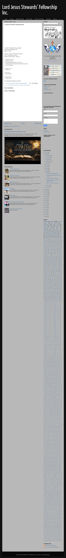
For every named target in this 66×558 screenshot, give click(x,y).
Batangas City (57, 241)
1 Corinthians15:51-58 (55, 336)
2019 (46, 198)
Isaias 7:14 (45, 430)
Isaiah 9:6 (60, 280)
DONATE (45, 130)
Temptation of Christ (47, 505)
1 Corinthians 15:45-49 (56, 311)
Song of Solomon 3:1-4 (58, 500)
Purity (59, 287)
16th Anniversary (55, 267)
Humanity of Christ (47, 280)
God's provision (48, 276)
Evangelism (58, 402)
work (59, 540)
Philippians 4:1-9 (56, 475)
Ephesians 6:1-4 (57, 400)
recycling (58, 535)
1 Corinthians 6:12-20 (55, 327)
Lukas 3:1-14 (52, 447)
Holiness (58, 423)
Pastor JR (53, 471)
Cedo (55, 270)
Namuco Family (57, 466)
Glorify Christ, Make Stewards (16, 208)
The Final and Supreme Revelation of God (15, 131)
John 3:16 (47, 283)
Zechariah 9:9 (47, 518)
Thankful (58, 505)
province (52, 535)
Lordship (46, 445)
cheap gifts (47, 519)
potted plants (46, 535)
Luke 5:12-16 (49, 456)
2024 (46, 189)
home (59, 526)
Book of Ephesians (48, 226)
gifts (61, 263)
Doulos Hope (46, 383)
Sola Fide (50, 246)
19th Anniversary (53, 345)
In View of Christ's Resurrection (52, 183)
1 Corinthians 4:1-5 (55, 322)
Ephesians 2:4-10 (57, 392)
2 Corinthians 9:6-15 (55, 353)
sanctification (46, 536)
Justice (51, 443)
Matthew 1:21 (46, 458)
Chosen (59, 371)
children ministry (58, 237)
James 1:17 (50, 430)
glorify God (52, 297)
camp (52, 263)
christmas (52, 227)
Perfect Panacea (13, 195)
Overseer (50, 470)
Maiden (60, 456)
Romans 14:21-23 (49, 491)
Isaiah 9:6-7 (58, 428)
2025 (46, 154)
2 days (47, 358)
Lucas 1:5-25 (58, 445)
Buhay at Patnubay (47, 242)
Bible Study (55, 228)
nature (51, 531)
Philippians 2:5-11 (53, 287)
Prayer (51, 240)
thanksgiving (46, 540)
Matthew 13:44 (57, 284)
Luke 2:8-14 (58, 452)
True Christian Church (48, 294)
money (46, 265)
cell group (49, 296)
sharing (45, 300)
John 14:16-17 (51, 436)
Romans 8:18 (47, 495)
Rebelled (58, 483)
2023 (46, 191)
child (53, 296)
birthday (54, 231)
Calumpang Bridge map (56, 370)
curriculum (58, 521)
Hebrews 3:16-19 (48, 417)
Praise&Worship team (48, 261)
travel (56, 540)
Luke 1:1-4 (45, 448)
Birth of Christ (46, 367)
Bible (50, 366)
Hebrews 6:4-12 (57, 419)
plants (52, 298)
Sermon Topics (29, 18)
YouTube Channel (47, 89)
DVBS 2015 (49, 379)
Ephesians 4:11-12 (56, 396)
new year (47, 298)
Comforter (59, 375)
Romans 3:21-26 (57, 492)
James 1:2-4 (56, 430)
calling (49, 263)
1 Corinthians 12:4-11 (56, 306)
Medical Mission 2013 (14, 182)
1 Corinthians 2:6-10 (55, 318)
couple (45, 521)
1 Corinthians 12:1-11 (56, 305)
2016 (46, 203)
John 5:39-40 (56, 440)
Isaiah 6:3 (54, 280)
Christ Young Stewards (52, 249)
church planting (53, 519)
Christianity (59, 270)
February (48, 185)
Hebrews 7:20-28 (50, 422)
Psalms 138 (58, 482)
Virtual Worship (57, 513)
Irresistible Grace (53, 252)
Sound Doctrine (47, 501)
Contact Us (48, 18)
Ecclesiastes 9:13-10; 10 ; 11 (51, 384)
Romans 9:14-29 (49, 496)
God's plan (55, 410)
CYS (45, 227)
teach (54, 539)
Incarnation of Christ (47, 426)
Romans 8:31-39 (53, 495)
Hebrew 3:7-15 (52, 413)
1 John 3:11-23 (50, 340)
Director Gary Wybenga (56, 380)
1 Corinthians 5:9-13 (55, 326)
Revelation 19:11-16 (47, 487)
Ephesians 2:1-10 (47, 274)
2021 (46, 194)
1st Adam (58, 345)
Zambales (60, 517)
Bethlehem (46, 366)
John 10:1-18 (46, 435)
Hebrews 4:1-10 (46, 418)
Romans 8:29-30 (56, 291)
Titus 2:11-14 (46, 510)
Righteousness (59, 288)
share (48, 538)
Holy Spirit (55, 233)
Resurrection (27, 85)
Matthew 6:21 (46, 462)
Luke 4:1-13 (57, 453)
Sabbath (45, 292)
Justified (55, 443)
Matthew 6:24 (52, 462)
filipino (46, 523)
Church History (47, 271)
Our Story (12, 18)
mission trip (59, 530)
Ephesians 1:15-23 (57, 387)
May (47, 168)
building (60, 518)
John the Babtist (54, 283)
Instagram (46, 88)
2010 (46, 214)
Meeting (53, 285)
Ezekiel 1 (51, 404)
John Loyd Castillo (53, 239)
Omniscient (53, 469)
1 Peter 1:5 (52, 341)
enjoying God (53, 522)
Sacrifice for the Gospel (54, 497)
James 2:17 (59, 431)
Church (60, 235)
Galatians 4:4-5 (52, 275)
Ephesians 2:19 (49, 392)
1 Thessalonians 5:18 (54, 266)
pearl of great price (47, 534)
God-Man (59, 410)
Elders (59, 384)
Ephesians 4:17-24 (47, 397)
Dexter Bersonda (48, 380)
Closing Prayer (57, 374)
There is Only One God (56, 509)
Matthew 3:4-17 (57, 461)
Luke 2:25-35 (52, 452)
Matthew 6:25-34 (59, 462)
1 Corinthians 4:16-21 (55, 323)
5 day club (47, 270)
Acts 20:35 (55, 361)
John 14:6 (47, 281)
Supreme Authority (53, 504)
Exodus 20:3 (46, 404)
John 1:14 (52, 281)
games (59, 523)
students (49, 539)
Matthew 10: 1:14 (57, 457)
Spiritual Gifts (55, 261)
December (48, 155)
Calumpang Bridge (47, 370)
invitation (56, 527)
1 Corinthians (46, 301)
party (51, 265)
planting (52, 534)
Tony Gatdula (57, 510)
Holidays (53, 423)
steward (58, 257)
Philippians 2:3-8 (56, 474)
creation (49, 521)
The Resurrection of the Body (52, 178)
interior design (51, 527)
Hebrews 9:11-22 (47, 423)
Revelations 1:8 (57, 487)
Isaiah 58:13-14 (52, 428)
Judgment (46, 443)
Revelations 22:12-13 (56, 488)
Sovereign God (54, 501)
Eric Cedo (54, 223)
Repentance (46, 288)
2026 (46, 152)
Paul (54, 245)
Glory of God (59, 275)
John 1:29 (46, 439)
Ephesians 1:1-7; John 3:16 (48, 387)
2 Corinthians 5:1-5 (55, 350)
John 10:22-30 (52, 435)
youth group (46, 266)
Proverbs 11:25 (47, 479)
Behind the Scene (59, 365)
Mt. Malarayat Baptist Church (51, 465)
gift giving (47, 297)
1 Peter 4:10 (57, 341)
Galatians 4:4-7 (46, 409)
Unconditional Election (48, 255)
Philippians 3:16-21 (47, 475)
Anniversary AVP (52, 248)
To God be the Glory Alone (52, 262)
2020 (46, 196)
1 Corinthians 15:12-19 (55, 310)
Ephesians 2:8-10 (47, 393)
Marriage (51, 253)
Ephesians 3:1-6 (54, 393)
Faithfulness (56, 404)
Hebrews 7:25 (57, 422)
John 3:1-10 (46, 440)
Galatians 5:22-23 (53, 409)
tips (49, 540)
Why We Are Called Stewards (52, 173)
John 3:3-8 (51, 440)
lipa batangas (58, 297)
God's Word (50, 410)
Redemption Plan (53, 484)
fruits (53, 523)
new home (55, 531)
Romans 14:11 (48, 289)
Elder (49, 272)
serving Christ (57, 298)
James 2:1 (48, 431)
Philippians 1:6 (57, 473)
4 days (59, 358)
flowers (49, 523)
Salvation (58, 229)
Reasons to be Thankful (49, 483)
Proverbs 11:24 (58, 478)
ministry (51, 241)
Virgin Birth (51, 513)
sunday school (57, 300)
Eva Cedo (58, 259)
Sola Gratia (50, 237)
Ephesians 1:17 (46, 388)
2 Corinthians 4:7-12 (54, 268)
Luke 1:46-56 (54, 449)
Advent (46, 362)
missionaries (47, 531)
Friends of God (50, 406)
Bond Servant (52, 367)
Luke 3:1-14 (46, 453)
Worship (55, 517)
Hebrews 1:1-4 (59, 414)
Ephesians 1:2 (52, 388)
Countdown (48, 233)
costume (58, 519)
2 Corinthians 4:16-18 (55, 349)
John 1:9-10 (52, 439)
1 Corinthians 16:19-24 (55, 313)
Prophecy (46, 478)
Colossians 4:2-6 (54, 375)
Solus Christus (57, 246)
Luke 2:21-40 (46, 452)
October (48, 159)
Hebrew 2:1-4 (46, 413)
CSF (61, 232)
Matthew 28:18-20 (47, 285)
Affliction (50, 362)
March (47, 171)
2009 (46, 216)
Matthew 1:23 (52, 458)
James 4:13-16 (47, 432)
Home (6, 18)
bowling (56, 518)
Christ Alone (54, 244)
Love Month (50, 284)
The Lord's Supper (48, 293)
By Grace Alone (56, 242)
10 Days (47, 345)
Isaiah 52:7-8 (59, 427)
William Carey (53, 514)
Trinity (58, 254)
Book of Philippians (53, 232)
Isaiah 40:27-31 (47, 427)
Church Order (51, 374)
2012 (46, 211)
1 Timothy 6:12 (57, 344)
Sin (53, 292)
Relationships (59, 484)
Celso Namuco (21, 85)
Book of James (57, 367)
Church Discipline (47, 258)
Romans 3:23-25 (52, 493)
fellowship (45, 248)
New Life (46, 287)
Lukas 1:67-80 (46, 447)
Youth (59, 294)
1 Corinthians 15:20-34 (12, 85)
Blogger (48, 554)
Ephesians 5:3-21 (50, 400)
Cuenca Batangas (55, 378)
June (47, 166)
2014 (46, 207)
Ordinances (50, 245)
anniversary (46, 241)
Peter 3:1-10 (52, 473)
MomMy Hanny (47, 131)
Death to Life (54, 271)
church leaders (59, 296)
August (47, 162)
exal (57, 522)
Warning (55, 294)
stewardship (57, 236)
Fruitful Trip (12, 188)
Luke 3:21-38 (51, 453)
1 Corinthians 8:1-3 (56, 331)
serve (59, 265)
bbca (44, 296)
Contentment (47, 376)
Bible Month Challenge (56, 366)
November (48, 157)
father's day (49, 257)
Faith (45, 237)
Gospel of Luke (52, 278)
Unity (55, 255)
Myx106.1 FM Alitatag (50, 466)
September (48, 161)
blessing (52, 518)
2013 (46, 209)
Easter (56, 250)
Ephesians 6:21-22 (56, 401)
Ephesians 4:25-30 (56, 397)
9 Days (46, 361)
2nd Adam (51, 358)
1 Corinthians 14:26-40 (56, 309)
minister (54, 530)
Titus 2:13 (52, 510)
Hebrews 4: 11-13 (56, 417)
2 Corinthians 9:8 (53, 354)
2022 (46, 192)
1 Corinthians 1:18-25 (55, 314)
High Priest (52, 279)
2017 (46, 202)
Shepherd (46, 500)
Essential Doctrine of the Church (49, 402)
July (47, 164)
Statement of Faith (20, 18)
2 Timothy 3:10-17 (53, 357)
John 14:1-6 (58, 435)
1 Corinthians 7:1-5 (55, 328)
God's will (55, 276)
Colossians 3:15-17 (47, 375)
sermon (59, 536)
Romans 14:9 (55, 491)
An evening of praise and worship (17, 202)
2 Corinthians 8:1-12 (55, 352)
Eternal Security (51, 259)
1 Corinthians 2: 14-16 (56, 315)
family (45, 257)
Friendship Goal (57, 406)
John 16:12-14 (57, 436)
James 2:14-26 (53, 431)
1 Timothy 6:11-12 (50, 344)
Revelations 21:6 (47, 488)
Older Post (38, 123)
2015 (46, 205)
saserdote (51, 536)
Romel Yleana (55, 496)
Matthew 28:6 (50, 461)
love (60, 233)
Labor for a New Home (14, 169)
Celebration (54, 371)
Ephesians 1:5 (52, 391)
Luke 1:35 (56, 448)
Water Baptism (46, 514)
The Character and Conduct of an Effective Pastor (53, 181)
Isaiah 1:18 (59, 426)
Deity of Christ (50, 250)
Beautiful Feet (52, 365)
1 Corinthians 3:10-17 (55, 319)
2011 (46, 212)
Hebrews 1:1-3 (52, 414)
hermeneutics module (53, 526)
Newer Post (8, 123)
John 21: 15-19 (57, 439)
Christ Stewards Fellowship (51, 235)
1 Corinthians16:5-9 (55, 339)
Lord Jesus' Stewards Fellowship (51, 547)
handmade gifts (46, 526)
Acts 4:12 (59, 361)
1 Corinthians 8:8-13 (55, 332)
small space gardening (54, 538)
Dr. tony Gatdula (52, 383)
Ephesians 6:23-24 (56, 274)
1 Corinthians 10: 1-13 (54, 301)
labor (61, 527)
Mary (51, 457)
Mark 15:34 (47, 457)
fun (56, 523)
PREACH (55, 470)
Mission (55, 253)
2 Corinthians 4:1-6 (55, 348)
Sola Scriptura (57, 240)
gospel (54, 257)
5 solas (57, 226)
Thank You (54, 505)
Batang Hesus (46, 365)
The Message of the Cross (54, 508)
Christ (46, 239)
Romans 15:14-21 (56, 289)
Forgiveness (46, 275)
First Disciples (57, 405)
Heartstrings (46, 229)
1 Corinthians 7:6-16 (55, 330)
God (46, 252)
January (48, 187)
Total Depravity (57, 293)
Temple (59, 504)
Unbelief (46, 513)
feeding (60, 522)
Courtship (49, 378)
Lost (49, 445)
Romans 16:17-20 (50, 492)
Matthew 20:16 (57, 458)
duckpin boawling (46, 522)
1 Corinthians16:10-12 (55, 337)
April (47, 170)
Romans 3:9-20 (58, 493)
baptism (46, 236)
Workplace (50, 517)
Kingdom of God (46, 444)
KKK (59, 443)
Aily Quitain (55, 362)
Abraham (50, 361)
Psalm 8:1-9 (53, 482)
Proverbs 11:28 (54, 479)
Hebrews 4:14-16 (54, 418)
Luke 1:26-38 (51, 448)
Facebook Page (47, 86)
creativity (53, 521)
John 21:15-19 (59, 281)
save (55, 536)
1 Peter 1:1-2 (57, 340)
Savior (50, 292)
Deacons (54, 258)
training (52, 540)
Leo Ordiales (53, 444)
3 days (56, 358)
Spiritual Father (58, 292)
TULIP (52, 229)
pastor (55, 265)
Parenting (48, 471)
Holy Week (58, 279)
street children (50, 300)
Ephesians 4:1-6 (48, 396)
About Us (55, 18)
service (45, 538)
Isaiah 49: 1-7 (53, 427)
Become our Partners (39, 18)
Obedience (48, 469)
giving (52, 236)
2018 (46, 200)
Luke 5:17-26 (55, 456)
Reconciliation (46, 484)
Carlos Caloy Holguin (47, 371)
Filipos (60, 250)
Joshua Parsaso (47, 231)
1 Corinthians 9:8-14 (55, 335)
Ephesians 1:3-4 (46, 391)
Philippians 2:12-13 (47, 474)
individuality (46, 527)
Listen (61, 444)
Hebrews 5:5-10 (50, 419)
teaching (58, 539)
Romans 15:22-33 (47, 291)
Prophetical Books (52, 478)
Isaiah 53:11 (47, 428)
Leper (57, 444)
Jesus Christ (55, 224)
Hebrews (58, 413)
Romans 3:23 (46, 493)
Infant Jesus (54, 426)
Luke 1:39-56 (48, 449)
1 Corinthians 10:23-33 (56, 302)
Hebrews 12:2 (46, 414)
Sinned (51, 500)
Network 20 (59, 285)
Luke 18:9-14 (58, 447)
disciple (58, 255)
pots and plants (57, 534)
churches (56, 263)
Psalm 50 (48, 482)
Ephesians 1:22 (58, 388)
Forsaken (45, 406)
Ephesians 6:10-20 (47, 401)
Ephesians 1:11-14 (56, 272)
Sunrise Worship (46, 504)
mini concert (50, 530)
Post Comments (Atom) (15, 126)
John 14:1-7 (46, 436)
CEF (51, 270)
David (53, 379)
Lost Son (53, 445)
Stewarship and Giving (14, 175)
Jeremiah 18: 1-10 (54, 432)
